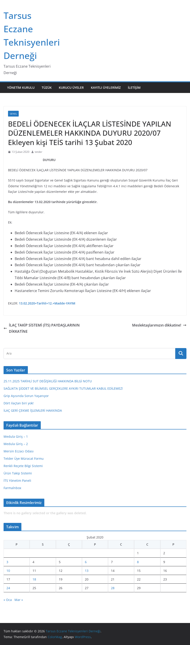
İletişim (134, 87)
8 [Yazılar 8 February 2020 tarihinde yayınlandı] (138, 562)
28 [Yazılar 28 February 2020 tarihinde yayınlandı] (112, 588)
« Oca (8, 600)
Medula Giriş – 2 (16, 444)
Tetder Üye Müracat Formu (24, 458)
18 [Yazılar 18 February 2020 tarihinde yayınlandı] (34, 579)
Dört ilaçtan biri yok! (19, 403)
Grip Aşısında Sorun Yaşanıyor (26, 396)
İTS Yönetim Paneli (17, 480)
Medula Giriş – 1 (16, 436)
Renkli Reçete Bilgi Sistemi (23, 466)
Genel (13, 113)
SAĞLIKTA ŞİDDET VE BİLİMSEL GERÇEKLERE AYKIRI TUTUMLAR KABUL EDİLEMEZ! (63, 388)
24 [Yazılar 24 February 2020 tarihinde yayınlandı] (8, 588)
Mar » (18, 600)
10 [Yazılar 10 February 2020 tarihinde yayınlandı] (8, 570)
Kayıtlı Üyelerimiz (106, 87)
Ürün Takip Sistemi (18, 473)
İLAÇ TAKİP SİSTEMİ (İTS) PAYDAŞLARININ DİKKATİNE (42, 328)
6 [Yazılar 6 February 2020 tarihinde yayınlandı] (86, 562)
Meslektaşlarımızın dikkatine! (159, 325)
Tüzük (47, 87)
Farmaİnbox (12, 488)
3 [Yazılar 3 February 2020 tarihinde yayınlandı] (7, 562)
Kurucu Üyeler (71, 87)
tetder (38, 152)
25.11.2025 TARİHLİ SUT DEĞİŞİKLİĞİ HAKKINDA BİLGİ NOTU (48, 381)
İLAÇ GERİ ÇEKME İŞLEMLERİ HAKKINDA (33, 410)
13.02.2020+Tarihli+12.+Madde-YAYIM (47, 303)
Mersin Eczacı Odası (19, 451)
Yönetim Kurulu (21, 87)
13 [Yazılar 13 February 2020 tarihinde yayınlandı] (86, 570)
